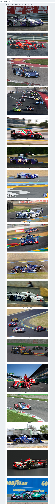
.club (7, 1)
